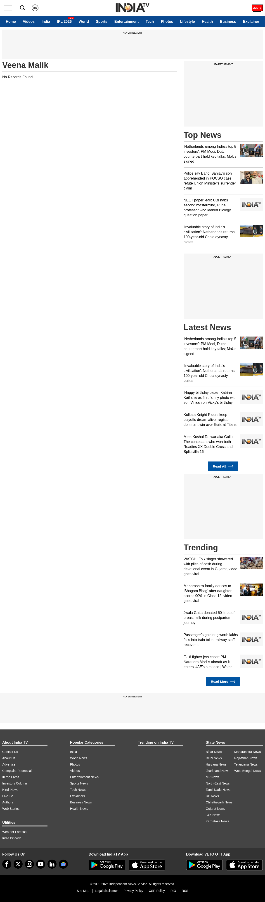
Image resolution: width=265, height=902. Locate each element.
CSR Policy (157, 891)
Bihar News (214, 752)
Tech (150, 21)
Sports (101, 21)
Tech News (77, 789)
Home (11, 21)
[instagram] (29, 864)
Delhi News (214, 758)
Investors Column (14, 783)
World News (78, 758)
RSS (185, 891)
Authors (7, 802)
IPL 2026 (64, 21)
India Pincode (11, 838)
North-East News (218, 783)
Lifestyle (187, 21)
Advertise (8, 764)
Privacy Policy (133, 891)
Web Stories (10, 808)
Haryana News (216, 764)
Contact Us (10, 752)
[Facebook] (6, 864)
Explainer (251, 21)
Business (228, 21)
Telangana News (246, 764)
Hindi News (10, 789)
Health (207, 21)
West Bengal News (247, 771)
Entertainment (126, 21)
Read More (223, 681)
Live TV (7, 796)
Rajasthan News (245, 758)
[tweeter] (18, 864)
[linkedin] (52, 864)
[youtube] (40, 864)
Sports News (79, 783)
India (46, 21)
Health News (79, 808)
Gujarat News (215, 808)
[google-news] (63, 864)
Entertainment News (84, 777)
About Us (8, 758)
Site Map (83, 891)
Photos (167, 21)
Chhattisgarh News (219, 802)
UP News (212, 796)
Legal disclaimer (106, 891)
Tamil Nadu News (218, 789)
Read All (223, 466)
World (84, 21)
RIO (173, 891)
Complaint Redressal (17, 771)
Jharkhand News (217, 771)
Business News (81, 802)
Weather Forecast (14, 832)
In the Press (10, 777)
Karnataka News (217, 821)
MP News (212, 777)
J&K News (213, 815)
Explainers (77, 796)
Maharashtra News (247, 752)
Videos (29, 21)
